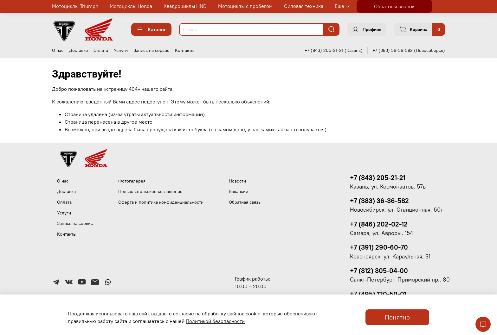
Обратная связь (245, 202)
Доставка (78, 50)
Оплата (101, 50)
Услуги (121, 50)
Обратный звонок (394, 6)
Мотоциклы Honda (131, 6)
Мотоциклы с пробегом (245, 6)
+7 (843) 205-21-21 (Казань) (334, 50)
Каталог (151, 29)
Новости (237, 181)
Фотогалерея (131, 181)
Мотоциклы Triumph (75, 6)
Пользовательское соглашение (150, 191)
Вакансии (238, 191)
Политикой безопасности (215, 321)
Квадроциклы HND (185, 6)
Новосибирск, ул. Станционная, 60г (396, 209)
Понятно (397, 317)
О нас (57, 50)
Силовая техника (303, 6)
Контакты (184, 50)
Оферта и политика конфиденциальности (160, 202)
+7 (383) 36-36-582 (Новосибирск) (408, 50)
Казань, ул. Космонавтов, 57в (388, 186)
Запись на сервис (151, 50)
